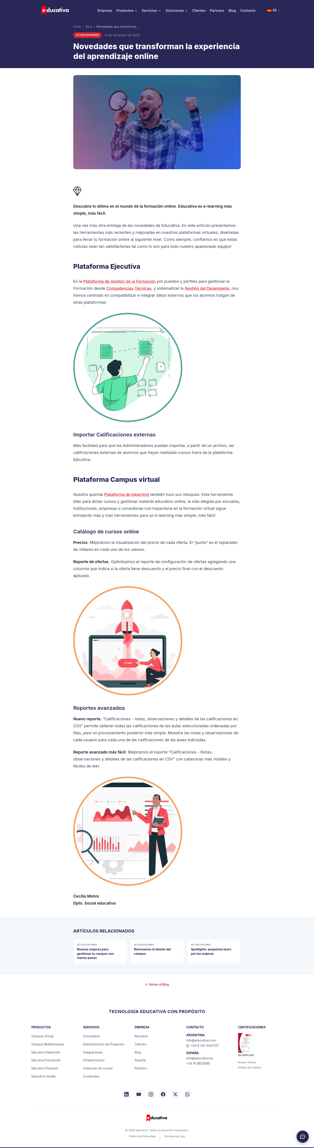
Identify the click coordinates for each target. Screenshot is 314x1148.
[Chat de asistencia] (303, 1137)
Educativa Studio (43, 1076)
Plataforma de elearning (126, 494)
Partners (217, 10)
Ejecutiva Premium (44, 1068)
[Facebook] (163, 1094)
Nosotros (141, 1036)
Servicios (151, 10)
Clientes (199, 10)
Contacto (248, 10)
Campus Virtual (42, 1036)
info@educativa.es (199, 1058)
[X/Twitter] (175, 1094)
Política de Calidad (249, 1067)
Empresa (104, 10)
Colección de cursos (98, 1068)
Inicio (77, 26)
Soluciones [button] (177, 10)
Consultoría (91, 1036)
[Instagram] (151, 1094)
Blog (232, 10)
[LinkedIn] (126, 1094)
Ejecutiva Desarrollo (45, 1052)
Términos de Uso (174, 1136)
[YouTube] (138, 1094)
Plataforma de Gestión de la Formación (119, 281)
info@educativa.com (201, 1040)
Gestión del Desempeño (207, 288)
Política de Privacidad (142, 1136)
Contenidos (91, 1076)
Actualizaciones (87, 34)
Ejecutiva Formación (46, 1060)
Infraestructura (93, 1060)
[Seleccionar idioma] (274, 10)
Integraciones (93, 1052)
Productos (126, 10)
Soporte (140, 1060)
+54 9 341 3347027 (202, 1045)
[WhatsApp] (187, 1094)
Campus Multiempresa (47, 1044)
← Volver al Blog (157, 984)
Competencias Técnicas (128, 288)
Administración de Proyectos (103, 1044)
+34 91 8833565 (198, 1063)
